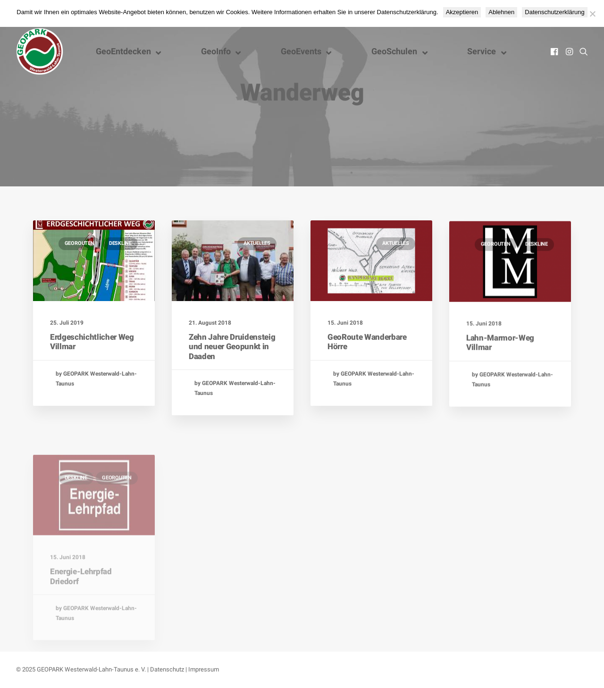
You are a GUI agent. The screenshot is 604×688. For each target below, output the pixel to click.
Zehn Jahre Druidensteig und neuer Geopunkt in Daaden (232, 346)
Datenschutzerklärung (554, 12)
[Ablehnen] (592, 13)
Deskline (120, 243)
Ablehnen (501, 12)
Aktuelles (256, 243)
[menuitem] (555, 51)
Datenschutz (167, 669)
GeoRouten (79, 243)
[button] (555, 51)
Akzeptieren (462, 12)
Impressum (203, 669)
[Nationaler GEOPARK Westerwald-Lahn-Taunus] (39, 51)
